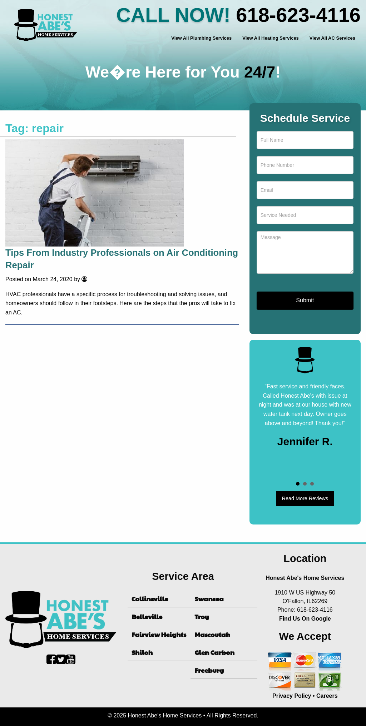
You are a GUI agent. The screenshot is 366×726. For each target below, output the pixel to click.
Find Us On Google (305, 619)
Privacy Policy (291, 696)
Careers (327, 696)
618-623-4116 (298, 15)
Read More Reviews (305, 498)
